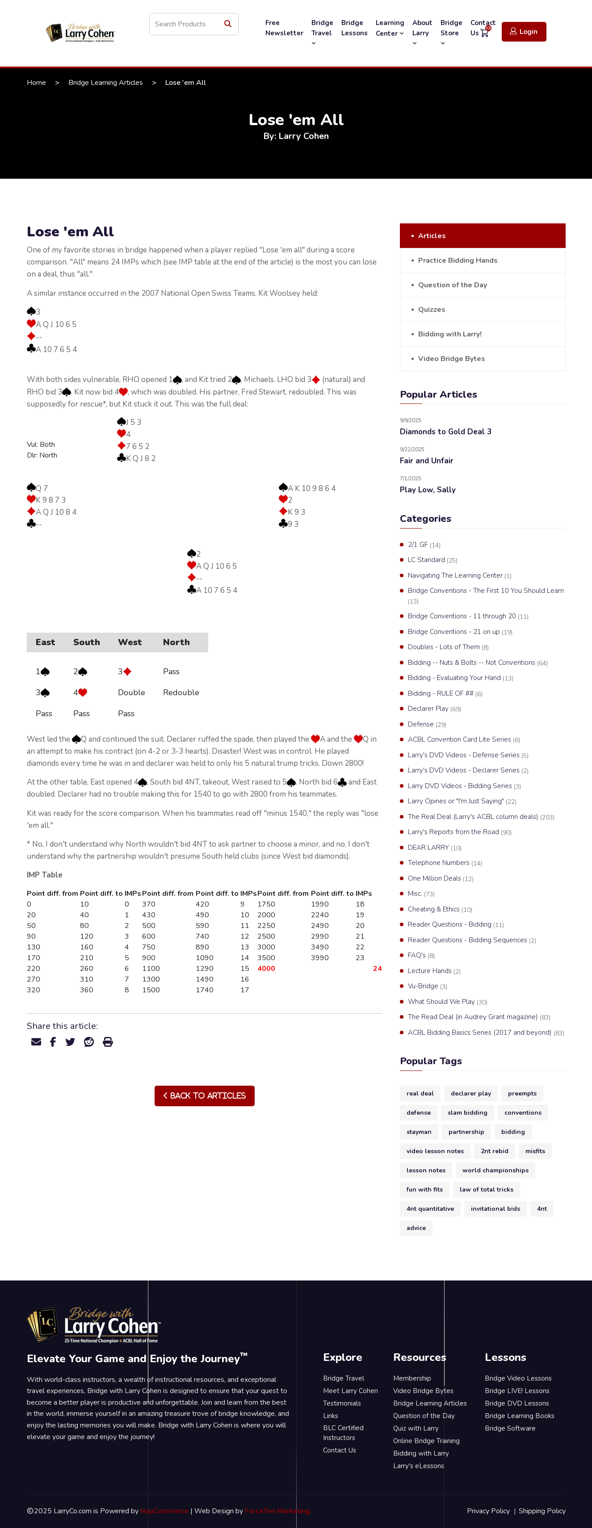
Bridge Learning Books (519, 1415)
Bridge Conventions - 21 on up (460, 632)
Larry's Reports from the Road (460, 832)
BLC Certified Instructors (343, 1433)
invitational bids (495, 1209)
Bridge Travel (322, 32)
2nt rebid (494, 1151)
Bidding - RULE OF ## (445, 694)
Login (523, 31)
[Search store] (194, 24)
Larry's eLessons (418, 1465)
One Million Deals (441, 879)
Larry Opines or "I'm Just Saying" (462, 801)
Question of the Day (452, 285)
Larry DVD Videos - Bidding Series (464, 786)
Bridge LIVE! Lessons (517, 1390)
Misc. (421, 894)
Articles (432, 236)
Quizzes (431, 310)
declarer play (471, 1093)
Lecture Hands (434, 971)
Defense (427, 725)
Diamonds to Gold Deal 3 (445, 432)
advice (416, 1228)
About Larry (422, 32)
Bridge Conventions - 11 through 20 (468, 616)
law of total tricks (486, 1189)
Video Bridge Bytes (451, 359)
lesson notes (426, 1170)
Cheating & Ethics (440, 910)
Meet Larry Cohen (350, 1390)
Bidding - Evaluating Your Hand (460, 678)
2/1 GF (424, 545)
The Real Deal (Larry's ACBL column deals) (481, 817)
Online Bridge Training (426, 1440)
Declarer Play (434, 709)
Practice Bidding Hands (458, 260)
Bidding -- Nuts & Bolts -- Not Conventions (478, 663)
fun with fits (425, 1189)
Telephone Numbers (445, 863)
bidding (513, 1132)
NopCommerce (164, 1511)
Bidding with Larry (421, 1453)
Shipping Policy (542, 1511)
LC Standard (433, 560)
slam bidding (467, 1112)
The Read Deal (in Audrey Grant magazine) (479, 1017)
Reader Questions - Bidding (456, 925)
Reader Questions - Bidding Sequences (472, 940)
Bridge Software (510, 1428)
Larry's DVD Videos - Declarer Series (468, 771)
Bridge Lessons (354, 28)
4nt (542, 1209)
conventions (523, 1112)
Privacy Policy (488, 1511)
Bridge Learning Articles (105, 83)
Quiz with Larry (416, 1428)
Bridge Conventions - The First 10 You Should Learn (486, 596)
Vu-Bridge (427, 986)
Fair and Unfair (426, 461)
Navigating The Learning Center (460, 576)
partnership (466, 1132)
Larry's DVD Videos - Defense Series (468, 755)
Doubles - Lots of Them (448, 647)
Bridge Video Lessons (518, 1378)
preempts (522, 1093)
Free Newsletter (284, 28)
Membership (412, 1378)
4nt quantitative (430, 1209)
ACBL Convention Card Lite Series (464, 740)
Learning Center (390, 28)
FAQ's (421, 956)
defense (419, 1112)
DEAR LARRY (435, 848)
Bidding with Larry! (450, 334)
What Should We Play (447, 1002)
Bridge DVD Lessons (517, 1403)
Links (330, 1415)
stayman (419, 1132)
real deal (420, 1093)
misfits (535, 1151)
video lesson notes (435, 1151)
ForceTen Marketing (277, 1511)
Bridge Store (451, 32)
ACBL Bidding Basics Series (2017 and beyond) (486, 1033)
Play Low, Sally (428, 490)
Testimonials (342, 1403)
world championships (495, 1170)
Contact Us (339, 1450)
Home (36, 83)
